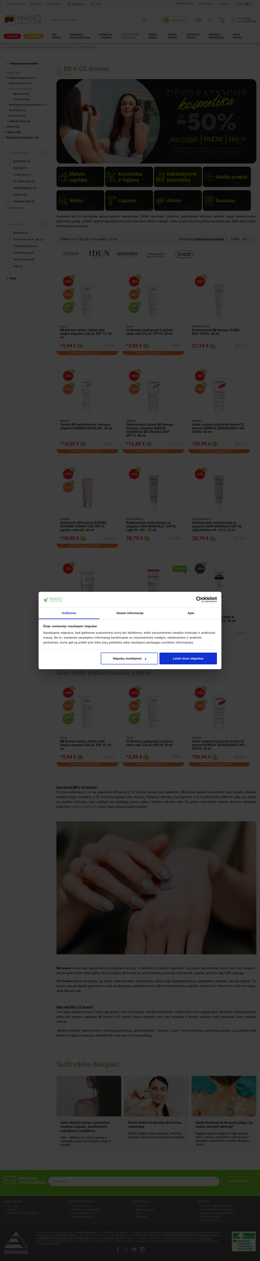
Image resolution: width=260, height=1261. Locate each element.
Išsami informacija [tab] (130, 613)
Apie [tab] (191, 613)
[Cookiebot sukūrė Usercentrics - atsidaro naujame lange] (199, 600)
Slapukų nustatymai (129, 658)
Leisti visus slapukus (188, 658)
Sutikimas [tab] (69, 613)
